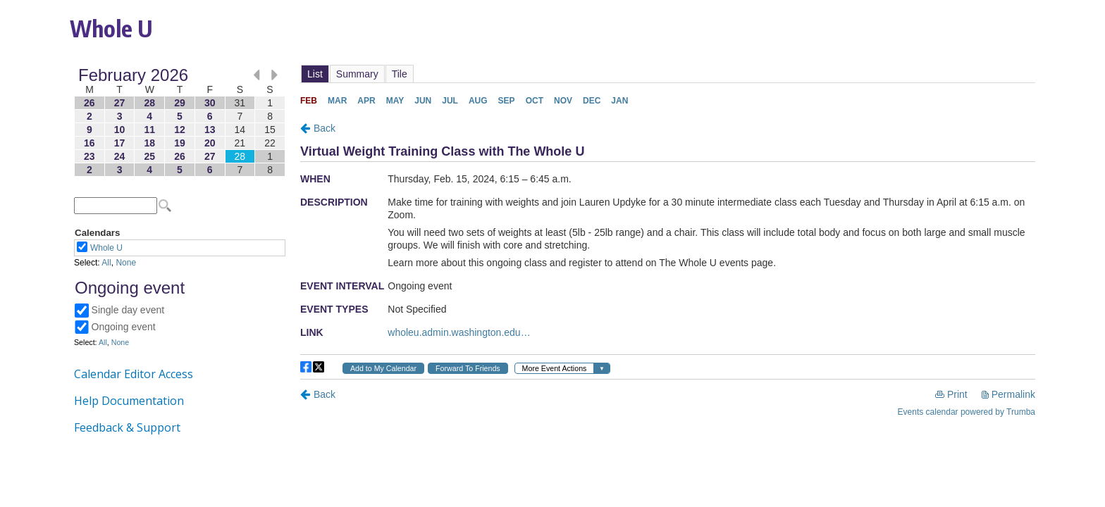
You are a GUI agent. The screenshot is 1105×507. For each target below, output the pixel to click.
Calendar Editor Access (133, 374)
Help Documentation (129, 400)
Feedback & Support (127, 427)
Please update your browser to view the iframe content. (179, 122)
